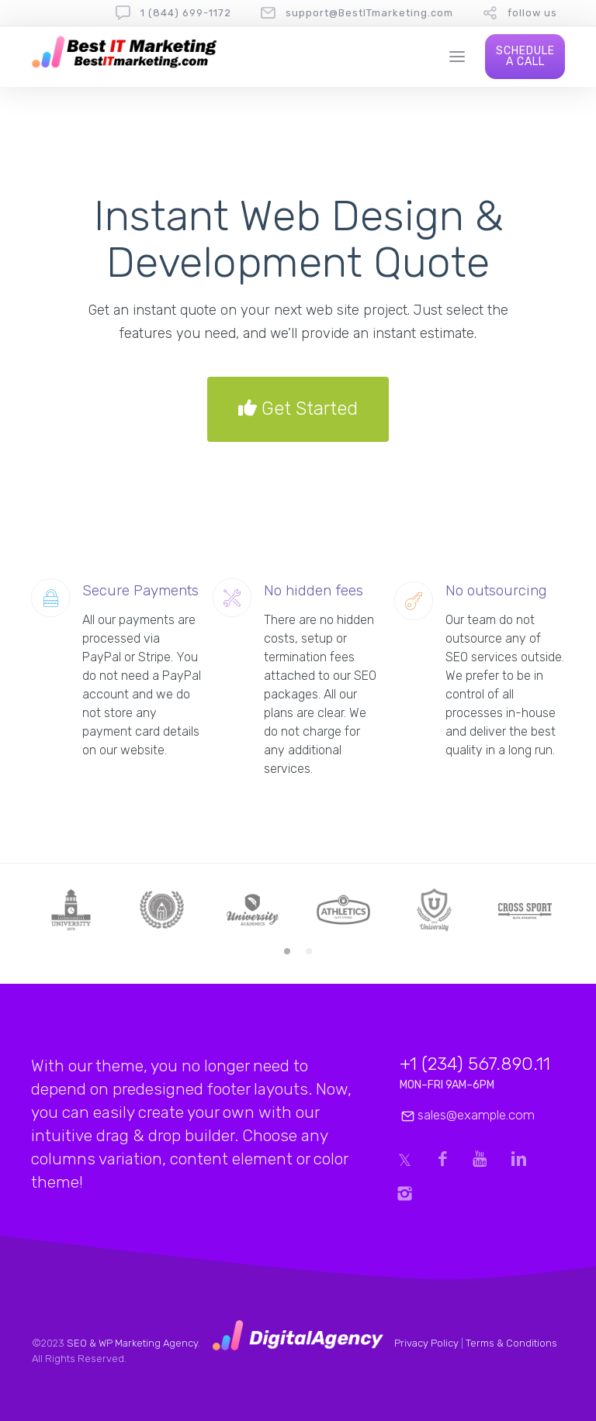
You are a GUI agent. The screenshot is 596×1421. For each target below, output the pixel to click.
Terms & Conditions (511, 1343)
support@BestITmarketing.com (369, 13)
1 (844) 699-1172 (185, 13)
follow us (532, 13)
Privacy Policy (426, 1343)
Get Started (298, 409)
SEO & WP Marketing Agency (132, 1343)
